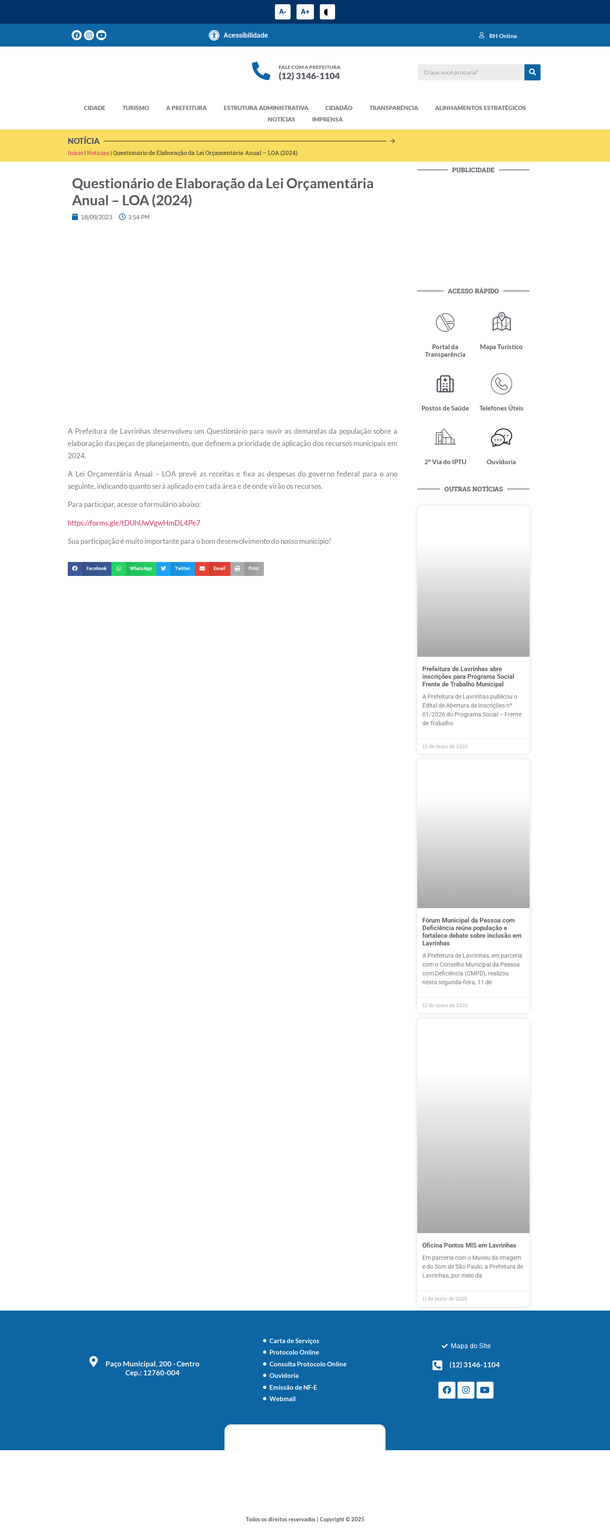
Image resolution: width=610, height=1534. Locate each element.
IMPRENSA (327, 119)
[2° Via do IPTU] (445, 437)
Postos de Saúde (445, 408)
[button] (89, 569)
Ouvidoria (501, 461)
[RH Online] (482, 35)
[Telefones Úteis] (501, 383)
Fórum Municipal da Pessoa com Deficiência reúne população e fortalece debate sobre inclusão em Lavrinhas (471, 932)
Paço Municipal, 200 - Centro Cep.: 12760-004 (152, 1368)
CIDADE (94, 107)
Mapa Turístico (501, 346)
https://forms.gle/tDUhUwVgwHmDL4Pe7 (134, 522)
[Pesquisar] (532, 72)
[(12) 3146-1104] (437, 1365)
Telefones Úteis (502, 408)
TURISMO (135, 107)
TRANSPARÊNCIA (393, 107)
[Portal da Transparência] (445, 322)
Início (75, 153)
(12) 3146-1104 (309, 75)
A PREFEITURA (186, 107)
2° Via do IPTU (445, 461)
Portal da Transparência (445, 350)
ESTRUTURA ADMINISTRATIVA (266, 107)
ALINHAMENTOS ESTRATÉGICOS (480, 107)
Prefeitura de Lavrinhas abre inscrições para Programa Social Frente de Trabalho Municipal (468, 676)
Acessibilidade (246, 35)
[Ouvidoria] (501, 437)
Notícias (98, 153)
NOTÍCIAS (281, 119)
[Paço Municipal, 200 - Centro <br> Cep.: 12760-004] (93, 1361)
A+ (305, 11)
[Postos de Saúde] (445, 383)
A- (282, 11)
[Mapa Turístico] (501, 322)
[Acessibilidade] (214, 35)
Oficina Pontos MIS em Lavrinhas (469, 1245)
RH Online (503, 35)
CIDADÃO (338, 107)
